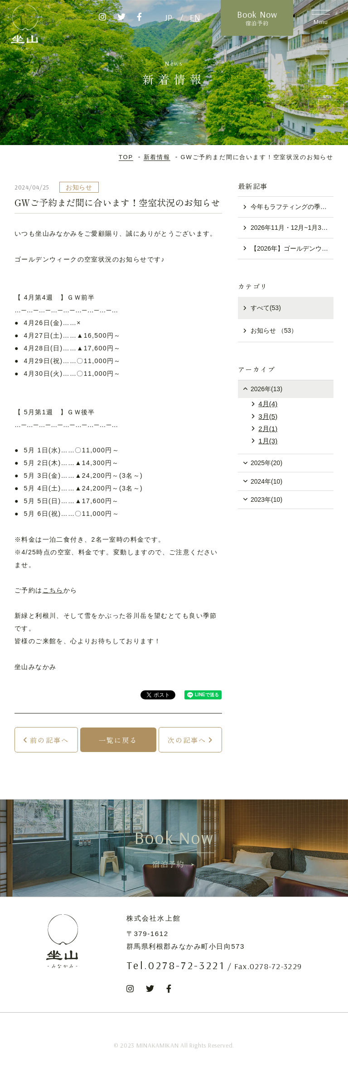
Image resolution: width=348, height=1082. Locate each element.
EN (195, 17)
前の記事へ (49, 740)
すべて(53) (266, 307)
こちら (53, 590)
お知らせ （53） (274, 330)
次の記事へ (187, 740)
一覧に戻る (118, 740)
